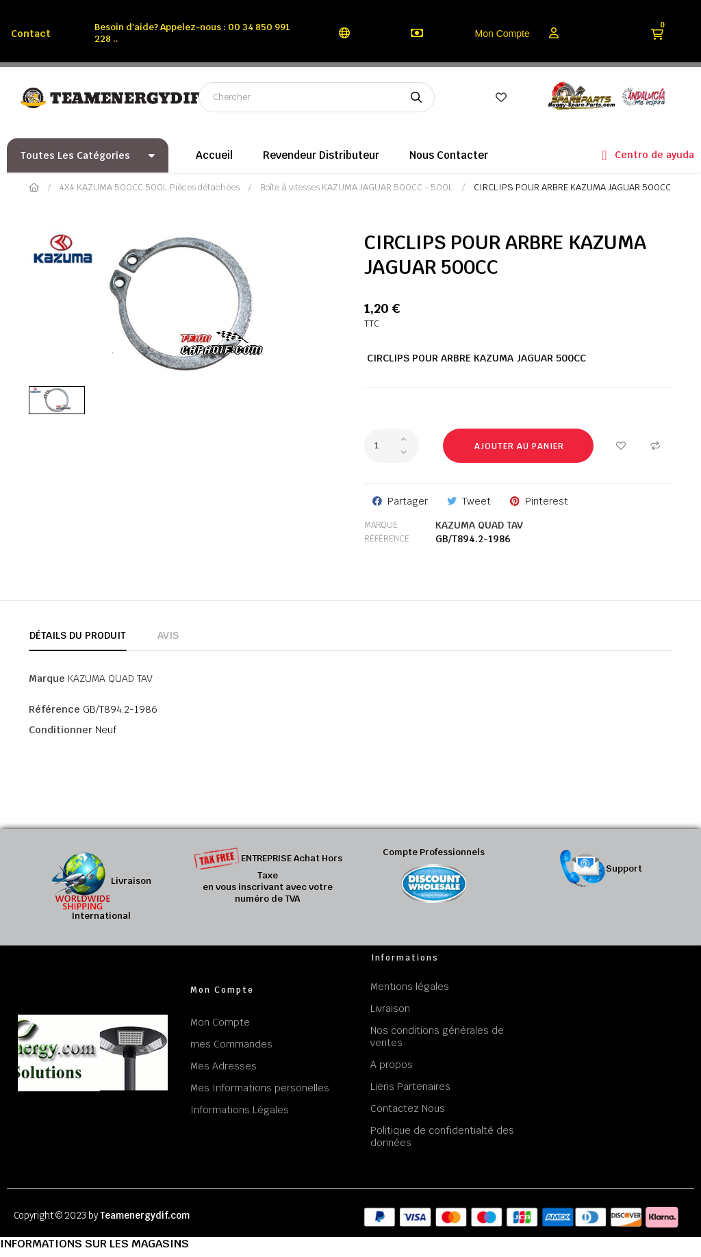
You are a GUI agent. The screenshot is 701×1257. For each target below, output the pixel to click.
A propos (391, 1064)
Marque (381, 525)
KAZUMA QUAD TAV (479, 525)
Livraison (390, 1008)
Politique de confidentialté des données (442, 1136)
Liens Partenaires (410, 1086)
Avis (168, 635)
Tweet (476, 501)
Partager (407, 501)
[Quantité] (391, 446)
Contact (31, 33)
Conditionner (60, 730)
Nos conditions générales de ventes (437, 1036)
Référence (386, 538)
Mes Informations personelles (259, 1088)
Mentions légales (409, 986)
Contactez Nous (407, 1108)
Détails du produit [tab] (77, 635)
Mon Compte (502, 33)
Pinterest (546, 501)
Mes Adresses (223, 1066)
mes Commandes (231, 1044)
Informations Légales (239, 1110)
